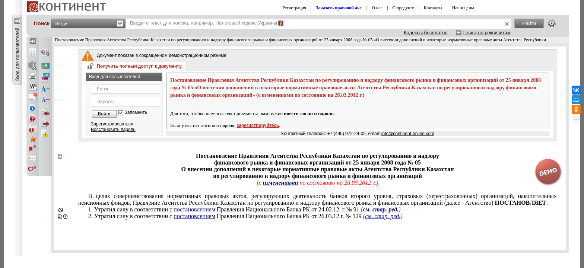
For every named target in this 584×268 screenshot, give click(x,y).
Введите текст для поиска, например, (203, 23)
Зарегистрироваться (112, 124)
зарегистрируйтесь (258, 125)
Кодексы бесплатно (426, 32)
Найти (529, 23)
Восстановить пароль (113, 129)
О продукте (403, 7)
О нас (377, 7)
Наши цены (463, 7)
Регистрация (294, 7)
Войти (104, 114)
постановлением (194, 209)
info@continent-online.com (407, 133)
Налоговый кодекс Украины (246, 23)
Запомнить (136, 112)
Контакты (433, 7)
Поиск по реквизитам (487, 32)
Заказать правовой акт (339, 7)
